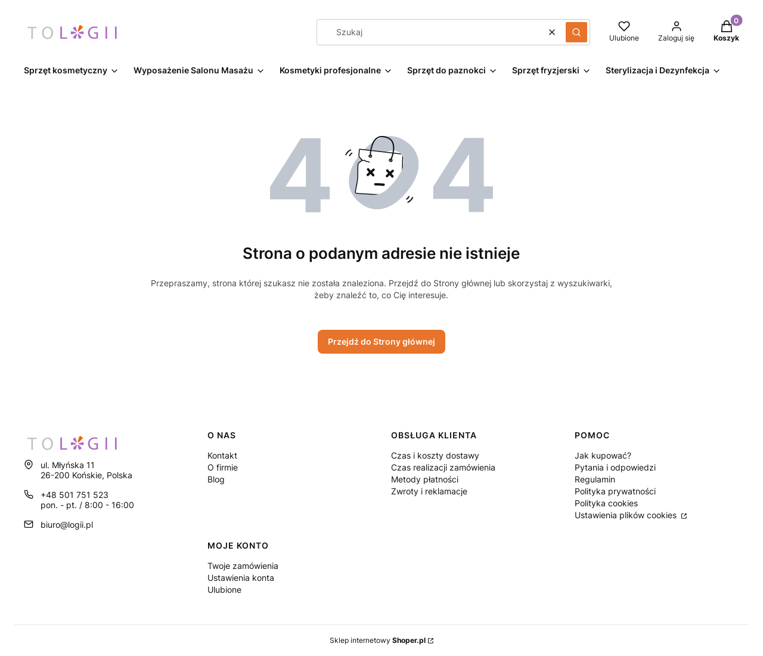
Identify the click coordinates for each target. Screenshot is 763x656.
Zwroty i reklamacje (429, 491)
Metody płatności (424, 479)
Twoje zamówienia (242, 566)
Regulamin (595, 479)
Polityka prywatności (615, 491)
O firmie (222, 467)
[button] (576, 32)
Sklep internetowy (378, 640)
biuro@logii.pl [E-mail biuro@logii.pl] (67, 524)
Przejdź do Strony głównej (381, 341)
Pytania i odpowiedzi (615, 467)
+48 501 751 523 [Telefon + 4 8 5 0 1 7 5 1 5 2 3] (74, 495)
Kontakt (222, 455)
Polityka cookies (606, 503)
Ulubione (224, 589)
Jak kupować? (603, 455)
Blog (216, 479)
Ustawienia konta (240, 578)
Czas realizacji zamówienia (443, 467)
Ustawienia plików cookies (627, 515)
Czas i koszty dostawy (435, 455)
